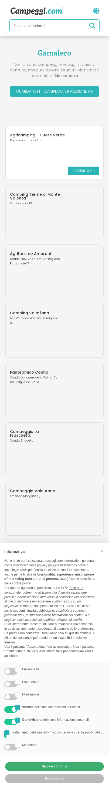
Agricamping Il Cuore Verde (37, 135)
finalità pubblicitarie (40, 610)
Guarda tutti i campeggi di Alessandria (54, 91)
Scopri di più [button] (54, 778)
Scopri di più (83, 170)
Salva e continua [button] (54, 766)
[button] (102, 551)
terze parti (76, 588)
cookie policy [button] (21, 583)
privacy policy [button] (46, 565)
